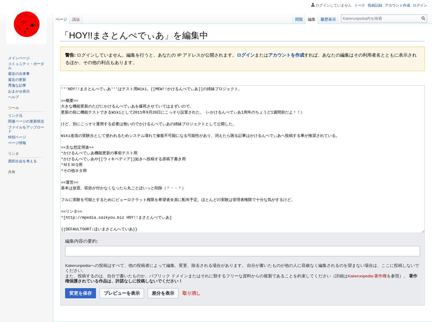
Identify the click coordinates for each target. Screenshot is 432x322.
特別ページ (17, 137)
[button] (191, 293)
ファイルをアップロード (26, 129)
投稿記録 (375, 5)
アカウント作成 (397, 5)
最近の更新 (17, 80)
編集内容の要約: (81, 241)
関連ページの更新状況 (26, 121)
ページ (61, 19)
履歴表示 (328, 19)
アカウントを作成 (286, 55)
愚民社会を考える (22, 161)
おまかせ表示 (19, 91)
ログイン (246, 55)
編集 (312, 19)
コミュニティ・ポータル (26, 66)
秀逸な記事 (17, 85)
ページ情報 (17, 143)
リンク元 (15, 116)
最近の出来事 (19, 74)
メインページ (19, 58)
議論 (76, 19)
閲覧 (299, 19)
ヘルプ (13, 97)
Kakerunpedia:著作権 (367, 276)
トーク (359, 5)
